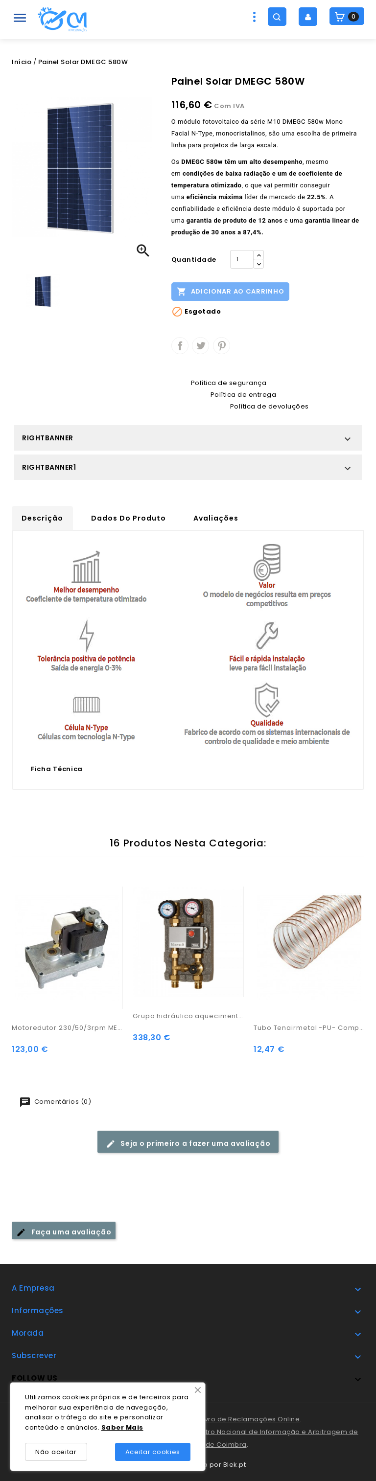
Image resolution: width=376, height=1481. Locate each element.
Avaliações (215, 518)
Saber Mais (122, 1427)
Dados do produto (128, 518)
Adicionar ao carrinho (230, 291)
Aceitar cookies (153, 1452)
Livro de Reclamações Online (250, 1419)
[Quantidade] (242, 259)
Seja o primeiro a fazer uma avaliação (188, 1144)
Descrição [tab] (42, 518)
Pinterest (221, 346)
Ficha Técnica (57, 769)
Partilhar (180, 346)
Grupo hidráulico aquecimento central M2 (188, 1016)
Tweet (200, 346)
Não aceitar (56, 1452)
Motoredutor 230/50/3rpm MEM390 (67, 1027)
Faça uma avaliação (63, 1232)
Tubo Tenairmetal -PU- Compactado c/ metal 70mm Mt (309, 1027)
